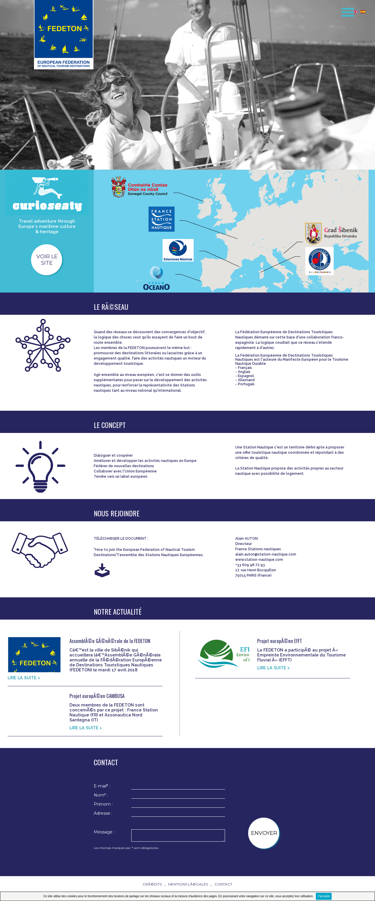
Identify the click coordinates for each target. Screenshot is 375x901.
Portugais (246, 384)
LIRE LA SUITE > (24, 677)
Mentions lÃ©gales (188, 884)
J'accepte (324, 896)
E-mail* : (102, 786)
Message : (104, 832)
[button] (344, 10)
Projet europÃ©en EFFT (279, 640)
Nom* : (101, 795)
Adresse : (103, 813)
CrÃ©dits (152, 884)
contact (223, 884)
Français (245, 368)
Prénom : (103, 804)
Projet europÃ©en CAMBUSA (97, 695)
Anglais (244, 372)
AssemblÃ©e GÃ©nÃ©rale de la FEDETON (109, 640)
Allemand (246, 380)
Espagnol (246, 376)
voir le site (47, 259)
